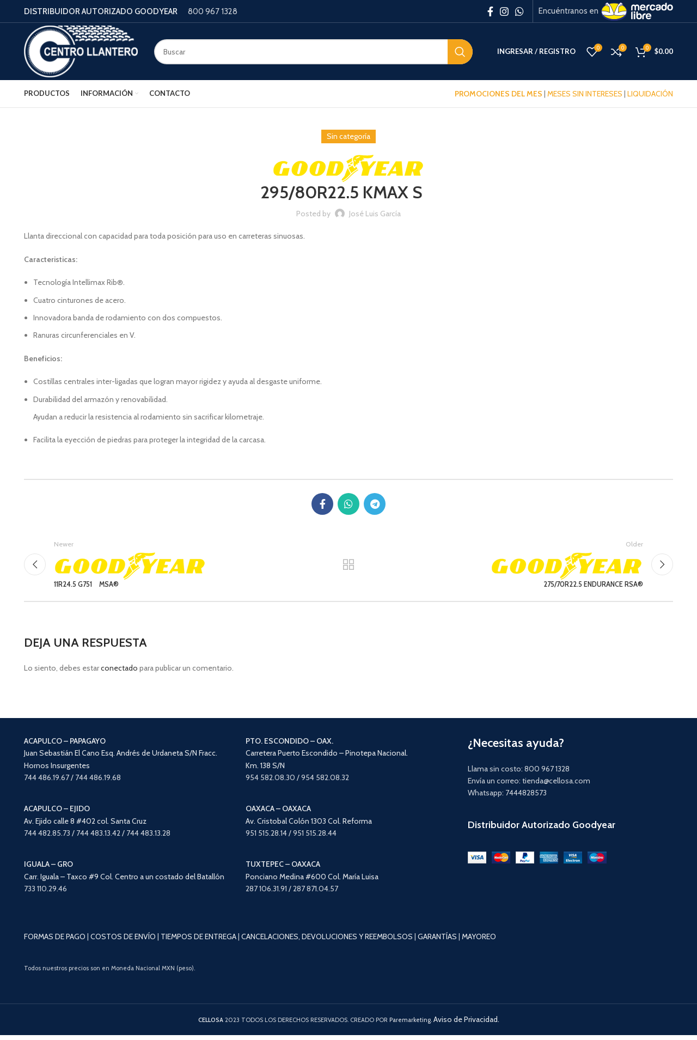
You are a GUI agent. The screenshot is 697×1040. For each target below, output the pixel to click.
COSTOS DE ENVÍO (123, 941)
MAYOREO (479, 941)
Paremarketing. (410, 1025)
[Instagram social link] (504, 11)
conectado (119, 673)
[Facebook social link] (490, 11)
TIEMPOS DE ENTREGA (198, 941)
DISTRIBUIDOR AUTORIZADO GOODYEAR (101, 11)
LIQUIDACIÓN (650, 94)
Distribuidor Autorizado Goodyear (541, 830)
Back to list (348, 566)
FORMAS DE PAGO (54, 941)
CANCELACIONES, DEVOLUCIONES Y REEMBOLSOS (327, 941)
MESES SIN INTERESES (584, 94)
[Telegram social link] (375, 504)
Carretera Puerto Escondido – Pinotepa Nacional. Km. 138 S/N (327, 758)
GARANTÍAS (437, 941)
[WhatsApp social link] (519, 11)
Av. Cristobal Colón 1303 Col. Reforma (309, 826)
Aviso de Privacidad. (466, 1024)
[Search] (313, 51)
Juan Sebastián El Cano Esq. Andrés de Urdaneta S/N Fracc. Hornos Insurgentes (120, 758)
